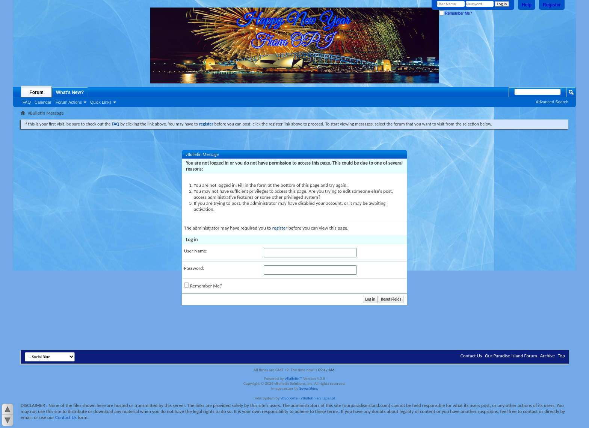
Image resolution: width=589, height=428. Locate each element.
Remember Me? (455, 13)
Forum (36, 92)
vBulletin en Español (318, 398)
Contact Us (471, 355)
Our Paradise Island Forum (511, 355)
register (279, 228)
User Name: (195, 251)
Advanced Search (552, 102)
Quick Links (101, 102)
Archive (547, 355)
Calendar (43, 102)
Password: (194, 268)
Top (561, 355)
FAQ (27, 102)
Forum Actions (69, 102)
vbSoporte (289, 398)
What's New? (70, 92)
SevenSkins (308, 388)
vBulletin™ (293, 378)
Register (552, 5)
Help (527, 5)
